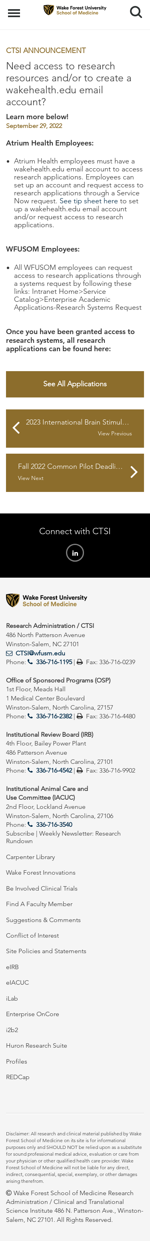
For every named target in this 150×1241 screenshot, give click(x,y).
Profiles (16, 1061)
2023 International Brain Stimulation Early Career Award (85, 428)
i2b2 (12, 1030)
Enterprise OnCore (32, 1014)
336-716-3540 (54, 824)
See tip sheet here (89, 201)
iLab (12, 998)
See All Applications (75, 384)
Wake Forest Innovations (41, 872)
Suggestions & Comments (43, 920)
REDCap (18, 1077)
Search (133, 9)
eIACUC (17, 982)
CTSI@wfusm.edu (40, 653)
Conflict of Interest (32, 935)
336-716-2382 (54, 716)
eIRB (12, 967)
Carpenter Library (30, 857)
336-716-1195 (54, 662)
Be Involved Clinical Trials (42, 888)
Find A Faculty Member (39, 904)
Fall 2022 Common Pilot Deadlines (72, 472)
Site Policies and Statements (46, 951)
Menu (15, 9)
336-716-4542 (54, 770)
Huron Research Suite (36, 1045)
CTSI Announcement (46, 50)
